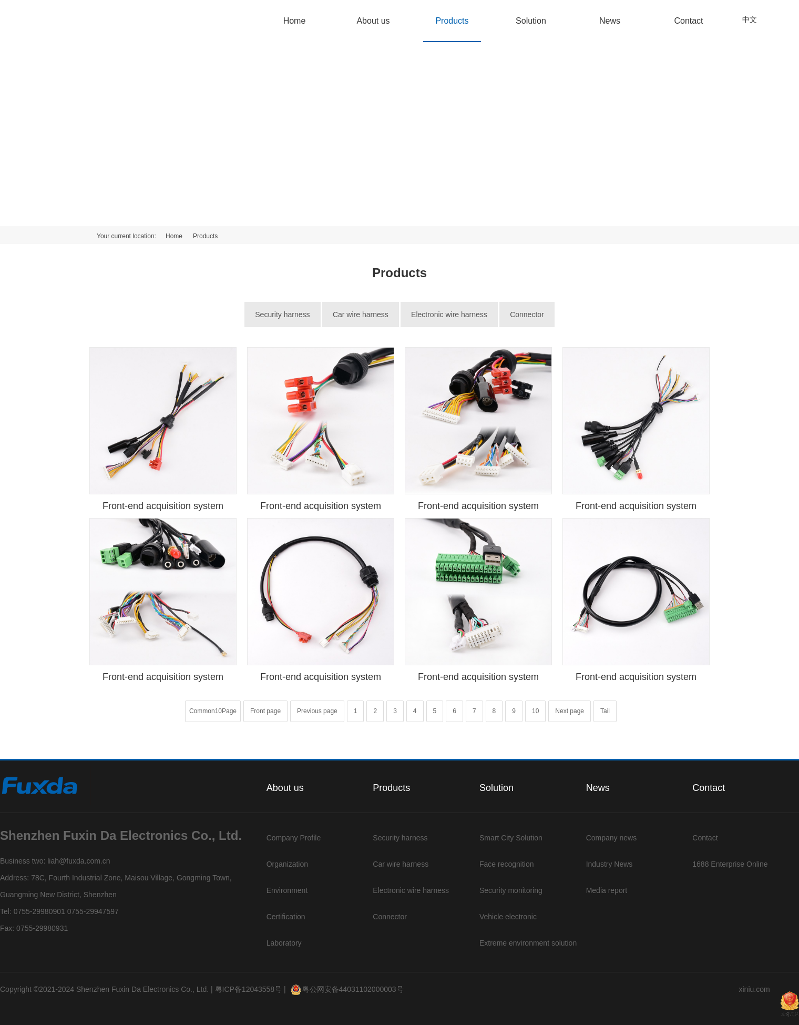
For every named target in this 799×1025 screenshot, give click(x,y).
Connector (527, 314)
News (609, 20)
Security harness (282, 314)
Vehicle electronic (508, 916)
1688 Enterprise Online (729, 864)
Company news (611, 838)
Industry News (609, 864)
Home (294, 20)
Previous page (317, 711)
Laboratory (284, 943)
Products (451, 20)
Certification (286, 916)
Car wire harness (360, 314)
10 (535, 711)
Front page (265, 711)
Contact (688, 20)
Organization (287, 864)
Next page (569, 711)
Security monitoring (510, 890)
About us (373, 20)
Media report (607, 890)
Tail (605, 711)
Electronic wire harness (449, 314)
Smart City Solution (510, 838)
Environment (287, 890)
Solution (531, 20)
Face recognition (506, 864)
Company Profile (294, 838)
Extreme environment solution (528, 943)
